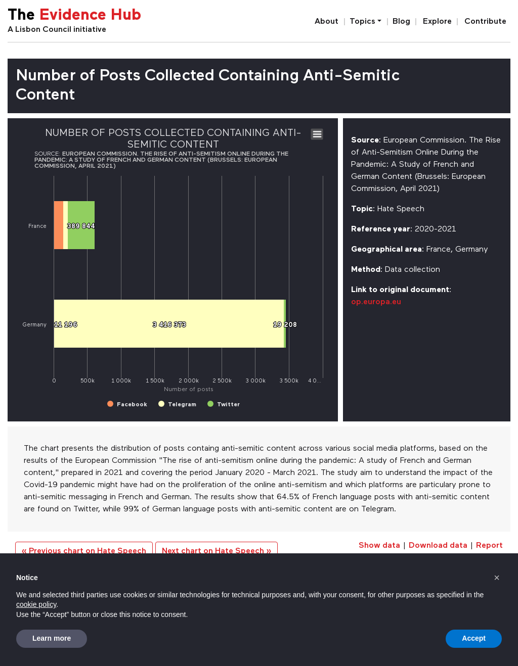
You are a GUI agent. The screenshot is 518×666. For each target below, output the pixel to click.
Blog (401, 22)
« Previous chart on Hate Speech (84, 551)
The (74, 16)
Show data (379, 546)
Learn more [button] (51, 638)
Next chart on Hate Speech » (216, 551)
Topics (362, 22)
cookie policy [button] (36, 604)
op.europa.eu (376, 302)
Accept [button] (474, 638)
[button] (497, 577)
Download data (438, 546)
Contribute (485, 22)
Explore (437, 22)
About (326, 22)
